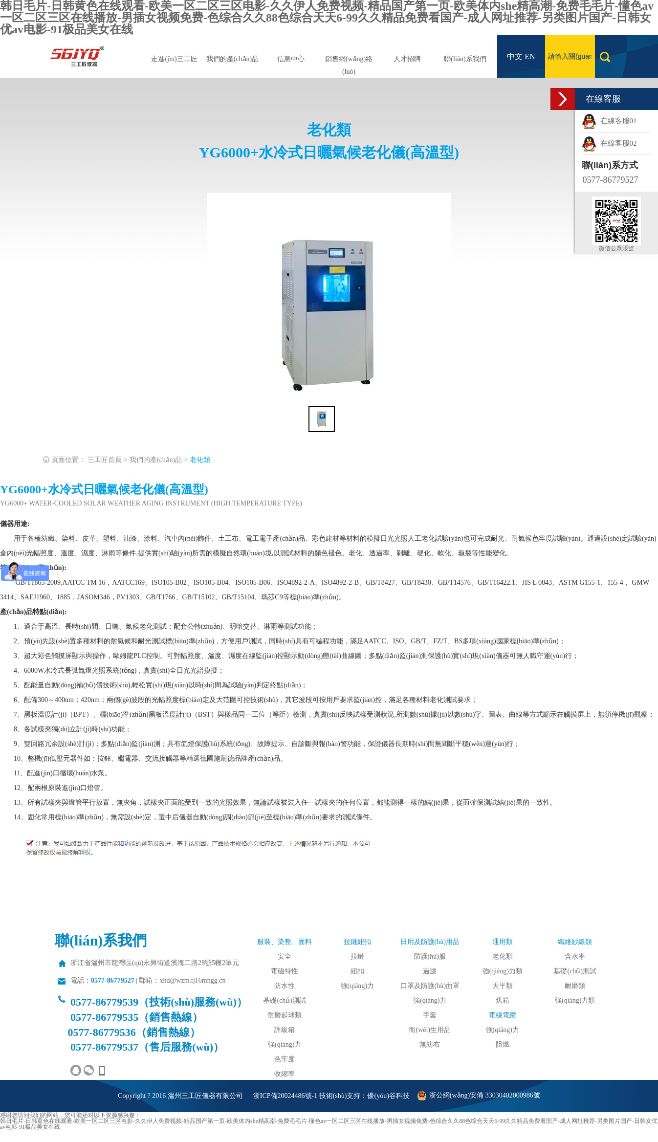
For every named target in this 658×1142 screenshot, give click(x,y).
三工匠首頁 (105, 459)
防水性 (284, 985)
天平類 (502, 985)
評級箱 (284, 1029)
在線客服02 (609, 143)
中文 (515, 56)
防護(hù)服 (430, 956)
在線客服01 (609, 121)
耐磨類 (575, 985)
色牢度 (284, 1059)
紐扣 (357, 971)
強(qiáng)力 (284, 1044)
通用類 (502, 941)
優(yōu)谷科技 (388, 1095)
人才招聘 (407, 59)
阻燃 (502, 1044)
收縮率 (284, 1073)
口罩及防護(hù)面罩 (430, 985)
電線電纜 (502, 1015)
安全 (284, 956)
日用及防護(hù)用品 (430, 941)
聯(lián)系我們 (465, 59)
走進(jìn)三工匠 (174, 59)
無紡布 (429, 1044)
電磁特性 (284, 971)
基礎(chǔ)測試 (284, 1000)
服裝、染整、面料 (284, 941)
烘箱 (502, 1000)
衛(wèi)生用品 (430, 1029)
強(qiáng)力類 (503, 971)
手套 (430, 1015)
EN (530, 56)
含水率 (575, 956)
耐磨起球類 (284, 1015)
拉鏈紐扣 (357, 941)
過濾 (430, 971)
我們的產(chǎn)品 (232, 59)
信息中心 (291, 59)
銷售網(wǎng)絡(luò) (349, 65)
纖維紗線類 (575, 941)
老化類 (200, 459)
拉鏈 (357, 956)
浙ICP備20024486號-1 (285, 1095)
